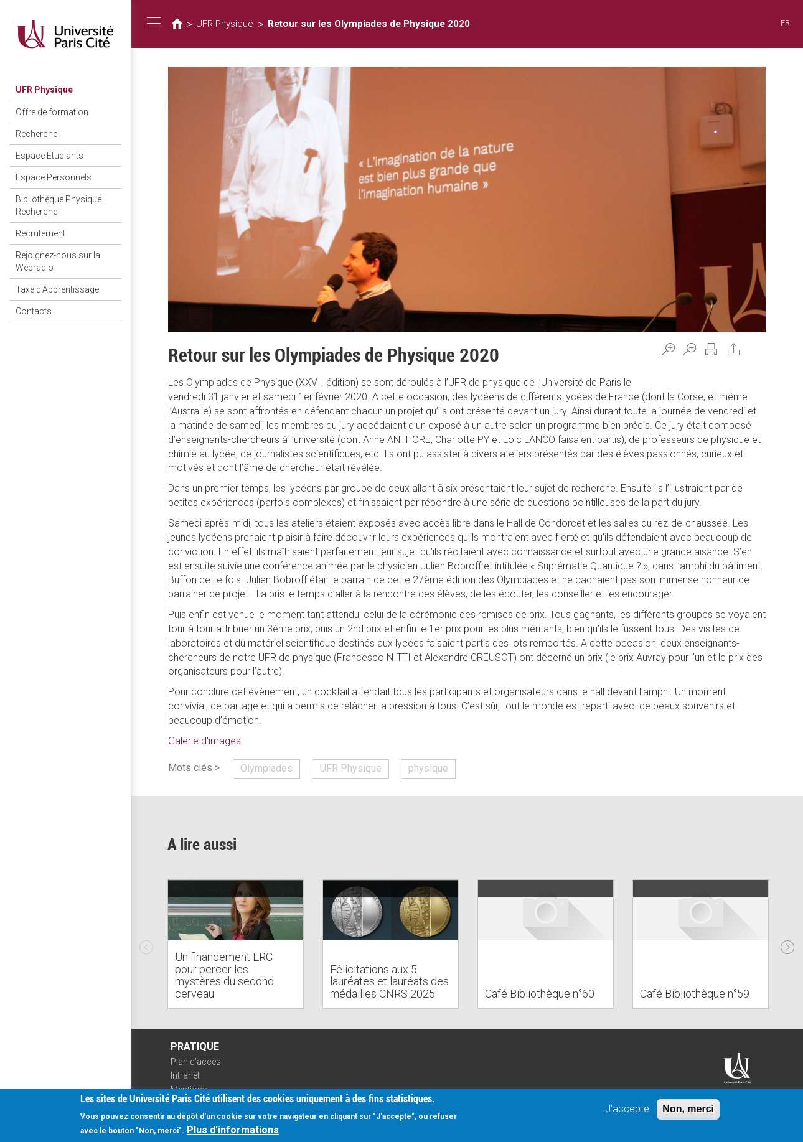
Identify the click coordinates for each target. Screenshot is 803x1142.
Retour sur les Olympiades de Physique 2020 (369, 23)
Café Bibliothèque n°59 (694, 993)
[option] (235, 944)
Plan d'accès (196, 1062)
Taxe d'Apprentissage (57, 289)
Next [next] (787, 944)
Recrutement (40, 233)
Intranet (185, 1075)
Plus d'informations (233, 1131)
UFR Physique (44, 90)
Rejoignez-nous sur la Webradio (58, 261)
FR (785, 22)
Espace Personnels (54, 177)
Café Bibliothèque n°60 (539, 993)
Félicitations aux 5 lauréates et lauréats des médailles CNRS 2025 (389, 982)
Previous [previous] (146, 944)
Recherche (36, 134)
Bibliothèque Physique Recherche (58, 205)
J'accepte (627, 1109)
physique (428, 768)
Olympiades (266, 768)
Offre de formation (52, 112)
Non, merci (688, 1109)
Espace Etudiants (49, 156)
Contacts (34, 311)
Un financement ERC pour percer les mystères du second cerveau (224, 975)
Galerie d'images (204, 741)
